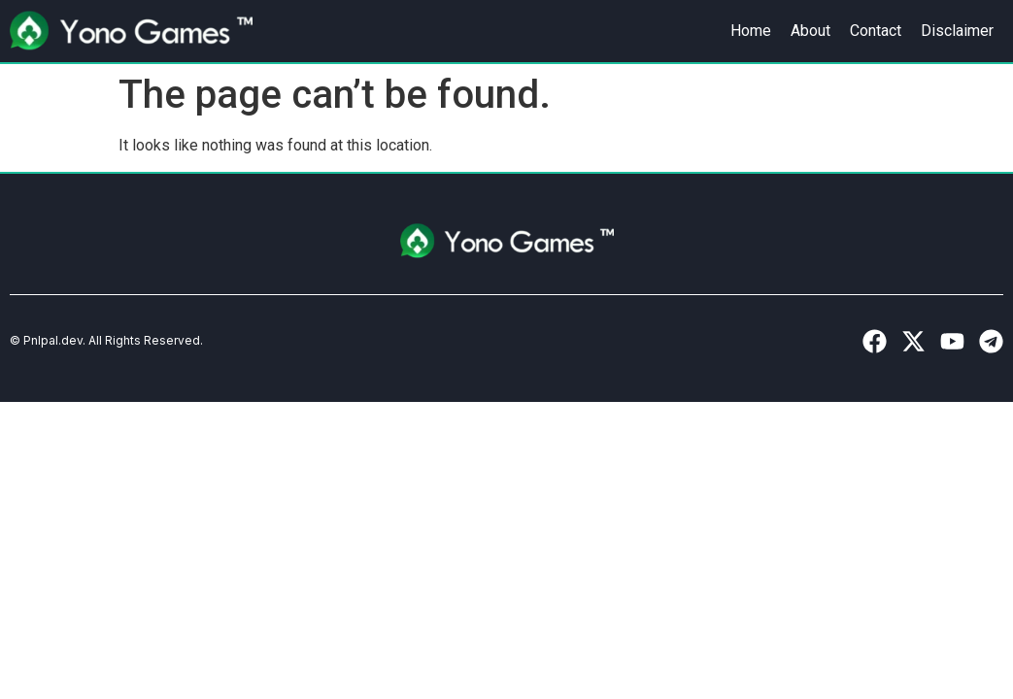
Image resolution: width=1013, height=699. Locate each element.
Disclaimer (957, 30)
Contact (875, 30)
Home (750, 30)
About (810, 30)
